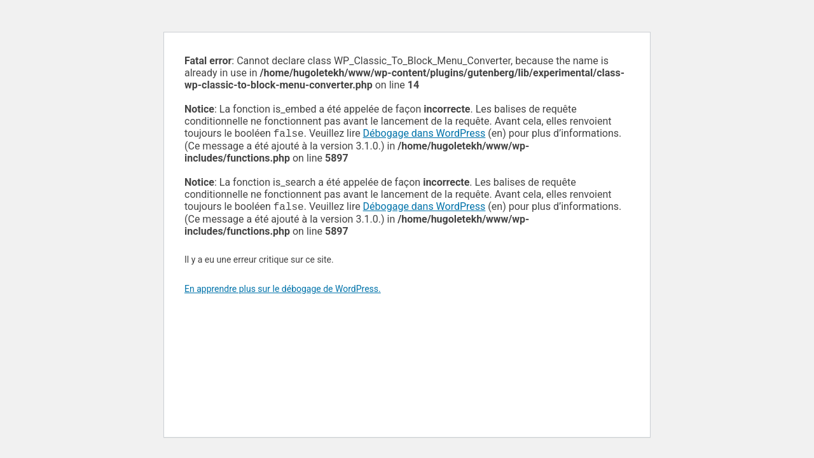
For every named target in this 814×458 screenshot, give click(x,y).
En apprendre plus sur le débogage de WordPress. (282, 291)
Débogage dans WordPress (424, 134)
